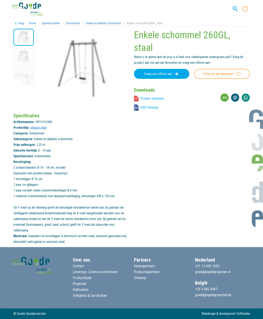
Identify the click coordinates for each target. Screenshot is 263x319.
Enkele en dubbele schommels (103, 23)
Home (32, 23)
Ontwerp (140, 278)
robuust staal (38, 128)
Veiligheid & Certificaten (90, 296)
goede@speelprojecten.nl (212, 272)
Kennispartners (144, 266)
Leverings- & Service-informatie (95, 272)
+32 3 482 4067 (206, 289)
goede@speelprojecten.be (213, 295)
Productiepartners (147, 272)
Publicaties (80, 290)
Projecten (79, 284)
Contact (78, 266)
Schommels (73, 23)
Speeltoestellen (51, 23)
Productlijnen (82, 278)
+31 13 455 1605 (207, 266)
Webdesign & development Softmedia (226, 314)
